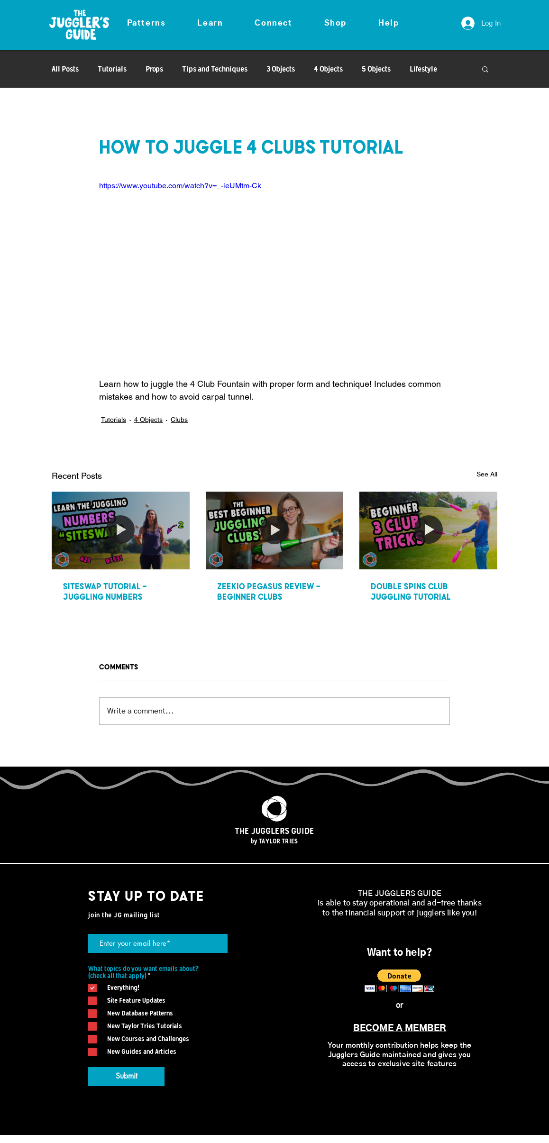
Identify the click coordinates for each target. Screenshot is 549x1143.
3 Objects (280, 68)
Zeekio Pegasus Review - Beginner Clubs (268, 591)
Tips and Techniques (214, 68)
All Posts (65, 68)
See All (486, 474)
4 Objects (328, 68)
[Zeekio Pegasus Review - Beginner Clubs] (275, 530)
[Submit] (126, 1076)
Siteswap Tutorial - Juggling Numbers (104, 591)
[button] (146, 24)
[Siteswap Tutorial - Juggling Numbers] (121, 530)
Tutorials (112, 68)
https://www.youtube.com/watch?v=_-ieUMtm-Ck (180, 185)
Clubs (179, 419)
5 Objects (376, 68)
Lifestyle (423, 68)
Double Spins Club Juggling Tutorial (411, 591)
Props (154, 68)
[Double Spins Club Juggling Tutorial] (428, 530)
